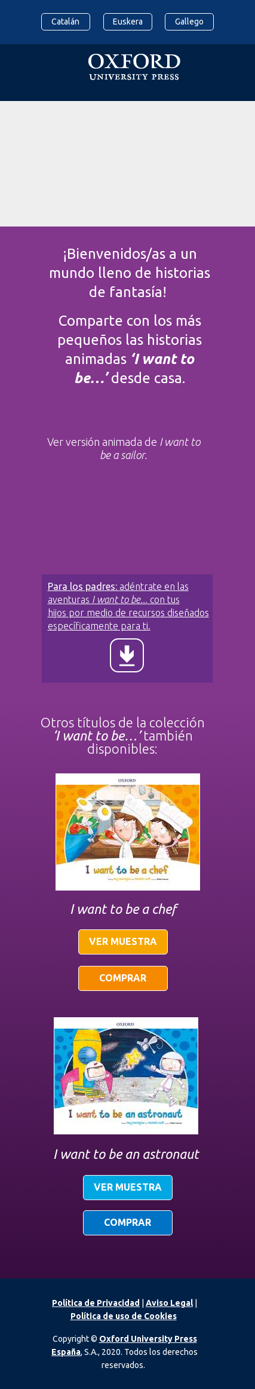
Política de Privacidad (96, 1303)
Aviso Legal (169, 1303)
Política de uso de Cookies (123, 1316)
